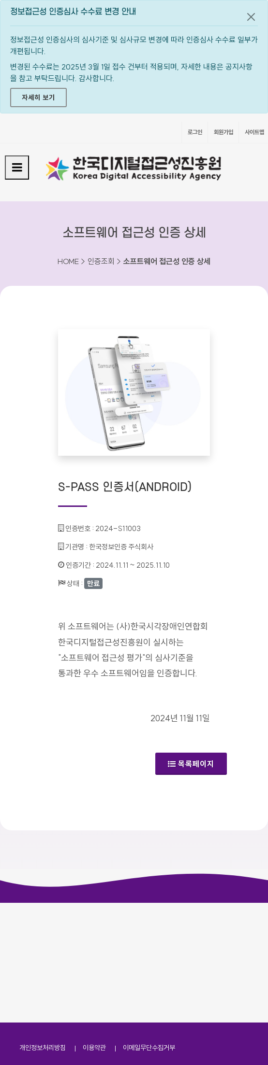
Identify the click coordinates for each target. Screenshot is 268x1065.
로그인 (195, 132)
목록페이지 (191, 764)
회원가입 (223, 132)
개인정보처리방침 (42, 1047)
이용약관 (94, 1047)
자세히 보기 (38, 97)
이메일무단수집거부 (149, 1047)
